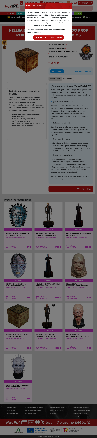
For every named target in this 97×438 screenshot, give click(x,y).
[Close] (70, 5)
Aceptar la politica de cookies (48, 37)
